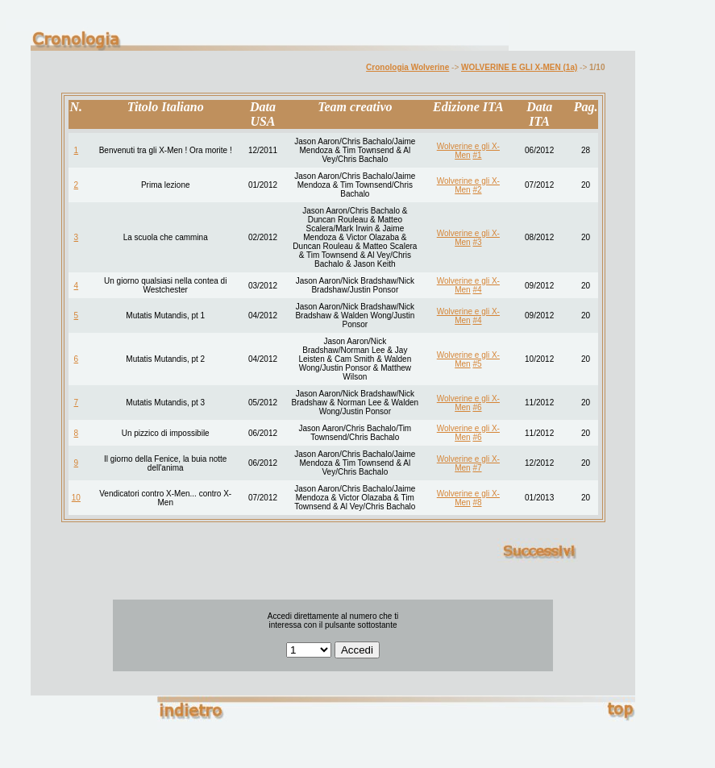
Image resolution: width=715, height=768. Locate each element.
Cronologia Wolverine (407, 67)
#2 (476, 189)
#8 (476, 502)
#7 (476, 467)
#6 (476, 407)
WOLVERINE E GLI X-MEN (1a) (519, 67)
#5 (476, 363)
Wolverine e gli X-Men (468, 151)
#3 (476, 242)
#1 (476, 155)
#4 (476, 289)
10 (76, 497)
